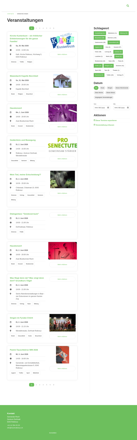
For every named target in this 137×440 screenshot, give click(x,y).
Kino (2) (108, 48)
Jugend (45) (98, 48)
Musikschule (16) (100, 62)
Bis (114, 105)
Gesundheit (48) (114, 43)
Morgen (110, 88)
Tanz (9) (106, 71)
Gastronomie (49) (100, 43)
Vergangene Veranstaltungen (103, 98)
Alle (96, 88)
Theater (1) (116, 71)
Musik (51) (119, 57)
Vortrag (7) (120, 76)
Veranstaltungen (23, 14)
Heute (102, 88)
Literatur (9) (118, 52)
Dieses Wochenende (122, 88)
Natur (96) (112, 62)
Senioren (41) (120, 66)
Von (95, 105)
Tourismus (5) (99, 76)
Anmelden (53, 433)
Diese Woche (99, 93)
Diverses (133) (112, 38)
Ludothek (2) (99, 57)
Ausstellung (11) (100, 34)
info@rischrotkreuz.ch (15, 428)
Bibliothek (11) (112, 34)
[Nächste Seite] (53, 29)
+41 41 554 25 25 (13, 425)
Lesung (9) (108, 52)
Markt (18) (109, 57)
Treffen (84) (110, 76)
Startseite (10, 14)
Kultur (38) (98, 52)
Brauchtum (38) (99, 38)
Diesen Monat (110, 93)
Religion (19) (108, 66)
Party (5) (120, 62)
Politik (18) (98, 66)
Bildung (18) (123, 34)
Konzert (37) (117, 48)
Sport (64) (98, 71)
